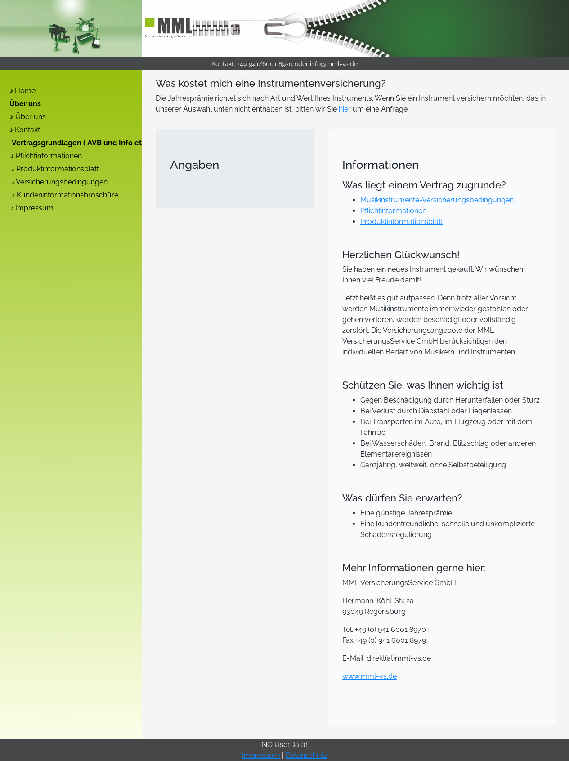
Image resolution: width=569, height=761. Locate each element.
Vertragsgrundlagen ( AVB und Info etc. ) (82, 143)
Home (25, 90)
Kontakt (27, 129)
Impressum (34, 208)
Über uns (25, 103)
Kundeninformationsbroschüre (67, 195)
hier (345, 109)
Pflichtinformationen (49, 156)
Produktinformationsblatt (57, 169)
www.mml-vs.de (369, 676)
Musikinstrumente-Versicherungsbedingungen (437, 200)
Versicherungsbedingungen (62, 182)
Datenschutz (306, 755)
